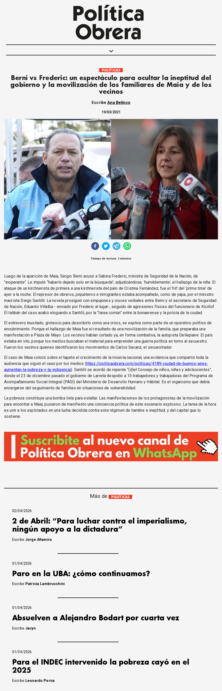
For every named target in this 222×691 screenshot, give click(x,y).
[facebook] (95, 246)
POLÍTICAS (111, 70)
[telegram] (116, 246)
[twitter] (106, 246)
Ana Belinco (118, 102)
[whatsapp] (127, 246)
